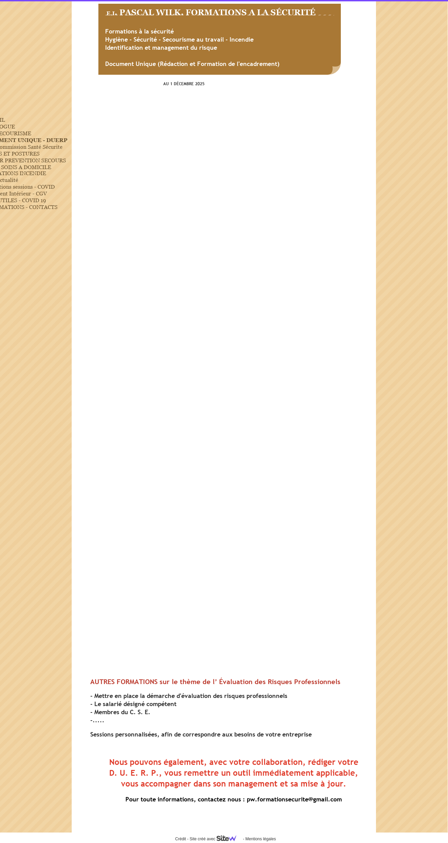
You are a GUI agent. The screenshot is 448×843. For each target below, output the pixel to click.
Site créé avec (216, 839)
